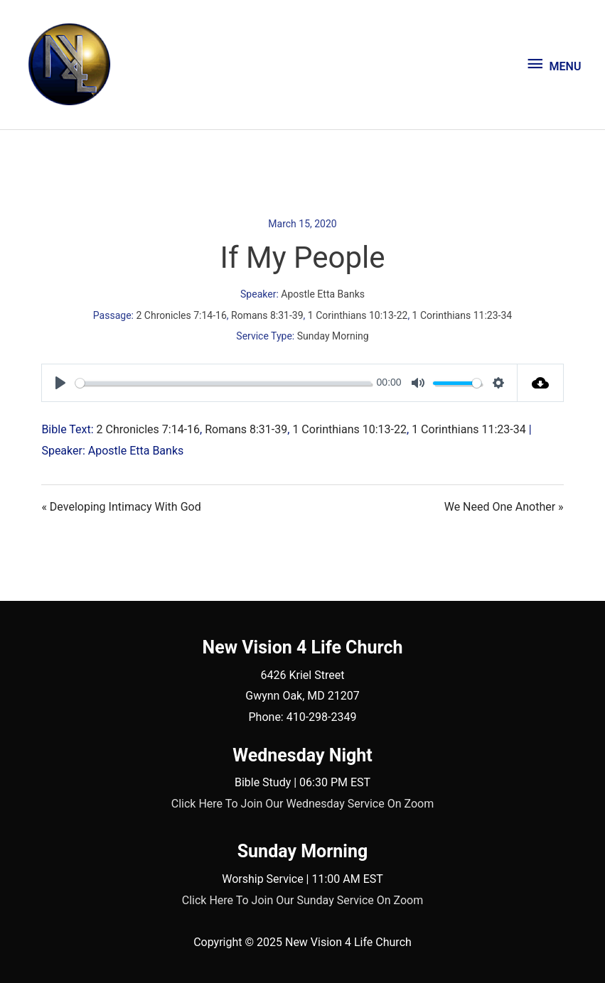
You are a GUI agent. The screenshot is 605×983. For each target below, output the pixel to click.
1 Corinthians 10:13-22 (358, 315)
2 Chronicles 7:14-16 (181, 315)
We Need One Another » (504, 507)
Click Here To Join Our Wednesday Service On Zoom (302, 803)
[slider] (223, 383)
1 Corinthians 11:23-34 (462, 315)
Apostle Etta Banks (323, 294)
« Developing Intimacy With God (120, 507)
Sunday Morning (333, 336)
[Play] (60, 382)
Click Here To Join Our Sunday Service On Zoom (303, 900)
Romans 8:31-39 (267, 315)
